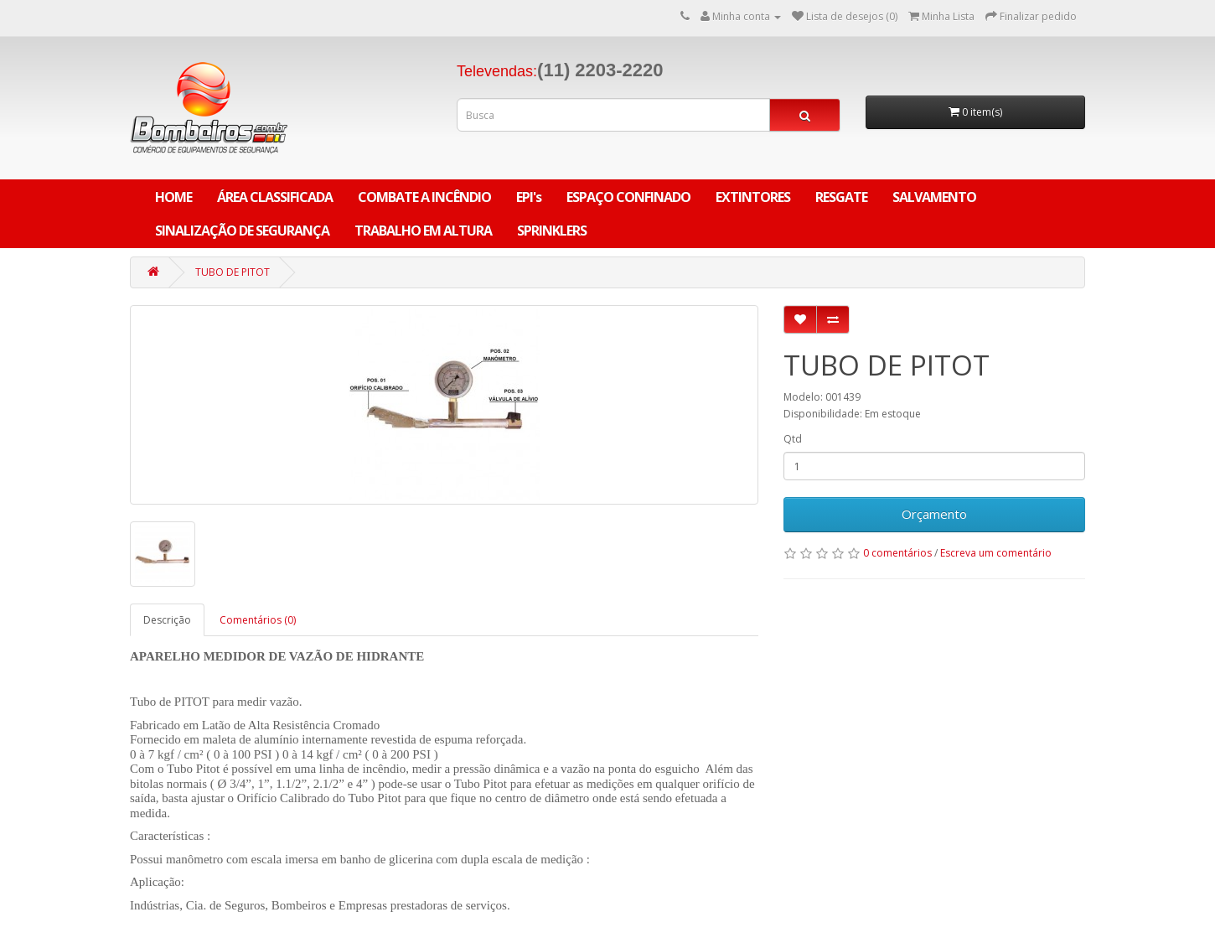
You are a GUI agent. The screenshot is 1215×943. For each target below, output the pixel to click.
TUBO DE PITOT (232, 272)
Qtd (792, 439)
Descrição (167, 620)
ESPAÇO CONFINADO (628, 197)
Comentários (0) (258, 620)
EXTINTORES (753, 197)
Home (173, 197)
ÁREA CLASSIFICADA (275, 197)
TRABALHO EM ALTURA (423, 230)
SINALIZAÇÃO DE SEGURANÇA (242, 230)
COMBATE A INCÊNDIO (424, 197)
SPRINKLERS (552, 230)
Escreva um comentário (996, 553)
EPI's (528, 197)
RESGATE (841, 197)
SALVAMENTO (934, 197)
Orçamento (934, 513)
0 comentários (897, 553)
